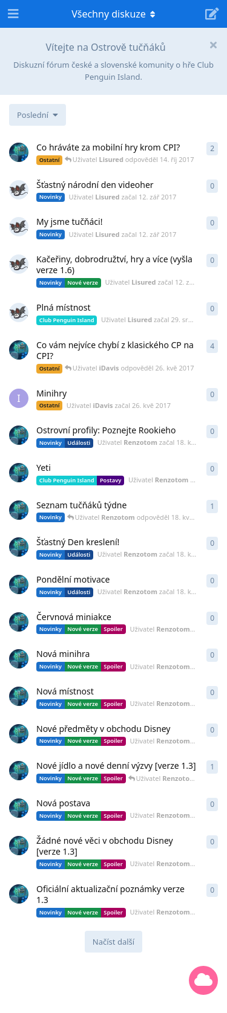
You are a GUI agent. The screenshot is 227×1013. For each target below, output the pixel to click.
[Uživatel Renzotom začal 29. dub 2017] (18, 510)
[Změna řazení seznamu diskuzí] (37, 115)
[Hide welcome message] (213, 45)
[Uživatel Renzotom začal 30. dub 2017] (18, 350)
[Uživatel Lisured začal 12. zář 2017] (18, 189)
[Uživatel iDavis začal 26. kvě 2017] (18, 398)
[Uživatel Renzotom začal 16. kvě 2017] (18, 622)
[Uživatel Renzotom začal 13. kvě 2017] (18, 845)
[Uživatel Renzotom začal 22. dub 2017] (18, 152)
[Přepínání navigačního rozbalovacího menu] (113, 14)
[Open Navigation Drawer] (12, 14)
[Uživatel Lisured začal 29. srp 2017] (18, 312)
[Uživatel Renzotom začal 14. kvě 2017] (18, 770)
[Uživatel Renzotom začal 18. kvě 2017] (18, 435)
